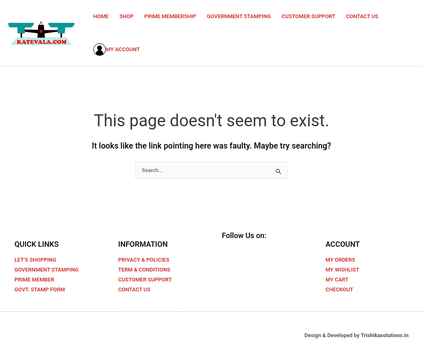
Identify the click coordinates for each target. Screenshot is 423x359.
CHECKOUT (339, 289)
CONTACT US (362, 16)
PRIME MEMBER (34, 279)
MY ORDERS (340, 260)
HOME (101, 16)
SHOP (126, 16)
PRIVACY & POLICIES (143, 260)
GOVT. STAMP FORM (39, 289)
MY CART (337, 279)
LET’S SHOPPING (35, 260)
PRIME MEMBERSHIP (170, 16)
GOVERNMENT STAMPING (239, 16)
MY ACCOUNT (116, 49)
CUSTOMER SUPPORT (308, 16)
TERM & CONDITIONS (144, 270)
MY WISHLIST (342, 270)
